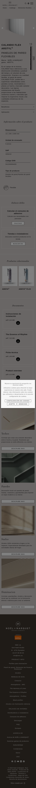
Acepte (12, 404)
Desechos (23, 404)
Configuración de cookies (18, 401)
